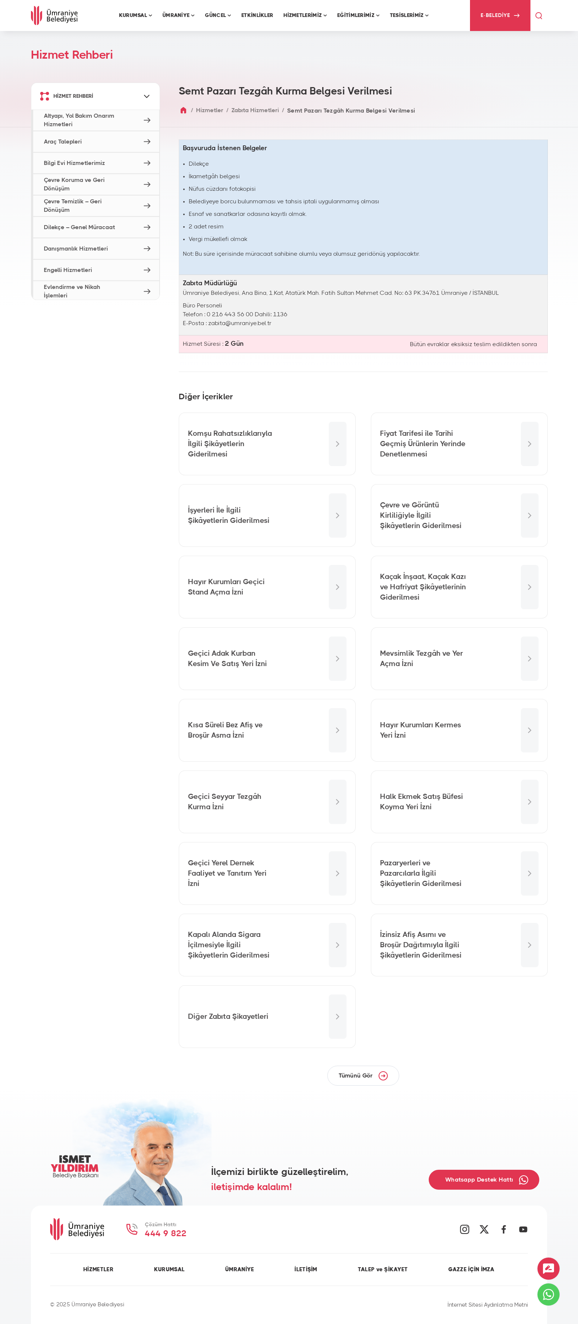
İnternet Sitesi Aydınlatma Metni (488, 1305)
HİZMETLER (98, 1269)
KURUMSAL (169, 1269)
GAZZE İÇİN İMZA (471, 1269)
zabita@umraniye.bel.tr (240, 323)
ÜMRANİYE (239, 1269)
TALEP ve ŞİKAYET (383, 1269)
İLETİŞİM (306, 1269)
